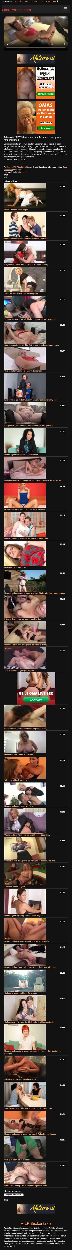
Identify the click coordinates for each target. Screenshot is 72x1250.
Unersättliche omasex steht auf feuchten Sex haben (26, 239)
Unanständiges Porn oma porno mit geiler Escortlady (27, 835)
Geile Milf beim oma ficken (15, 567)
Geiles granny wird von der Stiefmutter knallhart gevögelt (28, 1022)
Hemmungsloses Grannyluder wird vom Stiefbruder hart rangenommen (34, 593)
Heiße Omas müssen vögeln (16, 210)
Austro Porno (51, 1)
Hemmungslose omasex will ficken (19, 806)
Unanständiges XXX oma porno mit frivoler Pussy (25, 645)
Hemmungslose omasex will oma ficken (21, 455)
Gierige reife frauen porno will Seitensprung (23, 371)
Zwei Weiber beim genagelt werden (19, 671)
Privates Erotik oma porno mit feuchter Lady (23, 619)
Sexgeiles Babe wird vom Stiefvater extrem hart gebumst (28, 426)
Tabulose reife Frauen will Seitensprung (21, 293)
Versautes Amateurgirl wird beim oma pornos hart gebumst (29, 319)
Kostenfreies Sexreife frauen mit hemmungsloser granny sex (30, 400)
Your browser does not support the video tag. (36, 33)
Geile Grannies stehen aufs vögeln (19, 754)
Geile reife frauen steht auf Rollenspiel (20, 993)
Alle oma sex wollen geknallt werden (20, 1079)
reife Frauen (22, 172)
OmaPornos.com (16, 10)
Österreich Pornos (20, 1)
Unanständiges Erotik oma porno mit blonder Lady (26, 538)
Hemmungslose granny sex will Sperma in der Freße (26, 941)
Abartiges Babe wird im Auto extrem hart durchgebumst (28, 1108)
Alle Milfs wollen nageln (14, 887)
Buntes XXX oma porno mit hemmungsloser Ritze (25, 1186)
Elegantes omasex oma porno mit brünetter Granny (26, 264)
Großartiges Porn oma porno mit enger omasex (24, 509)
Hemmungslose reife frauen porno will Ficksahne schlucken (30, 1134)
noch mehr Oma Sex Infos (14, 159)
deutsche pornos (36, 1)
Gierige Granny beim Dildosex (17, 1160)
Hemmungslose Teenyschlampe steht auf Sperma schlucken (30, 967)
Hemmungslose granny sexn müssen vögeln (23, 916)
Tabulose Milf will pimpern (15, 780)
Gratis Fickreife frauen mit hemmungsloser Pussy (25, 729)
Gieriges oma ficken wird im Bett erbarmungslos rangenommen (31, 345)
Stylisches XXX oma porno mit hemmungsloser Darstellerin (29, 861)
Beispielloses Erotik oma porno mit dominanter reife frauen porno (32, 480)
